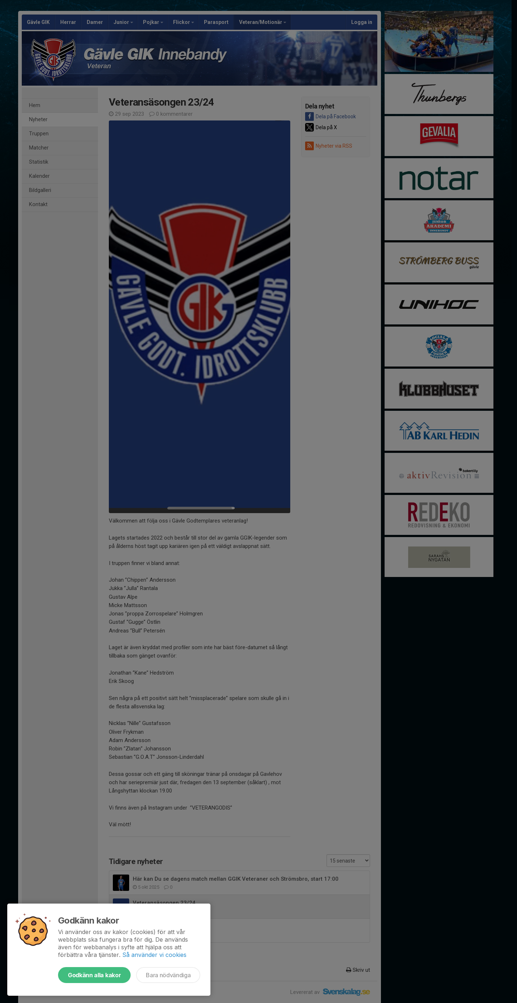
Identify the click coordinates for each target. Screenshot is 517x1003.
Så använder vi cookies (154, 954)
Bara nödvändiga (168, 975)
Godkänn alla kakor (94, 975)
